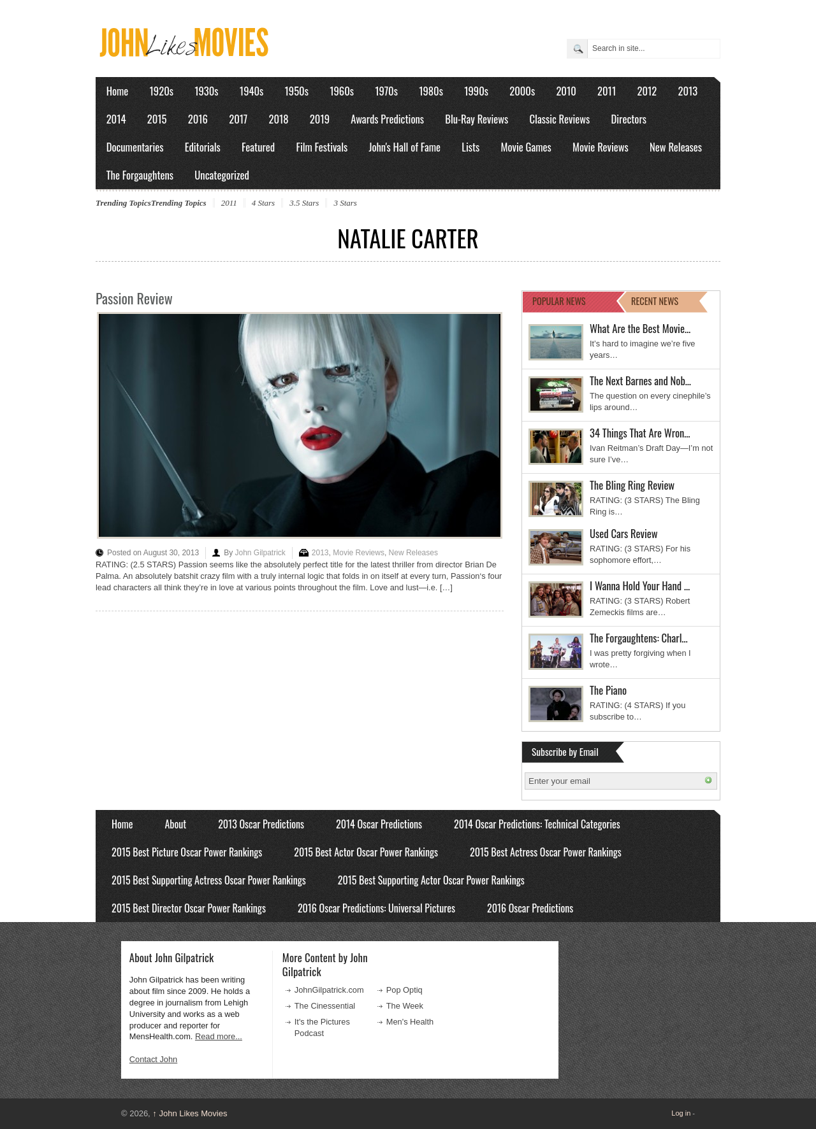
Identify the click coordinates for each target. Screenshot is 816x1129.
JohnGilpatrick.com (329, 990)
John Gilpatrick (260, 552)
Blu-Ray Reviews (476, 119)
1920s (161, 91)
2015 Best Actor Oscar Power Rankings (366, 852)
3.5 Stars (304, 203)
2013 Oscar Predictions (261, 824)
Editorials (203, 147)
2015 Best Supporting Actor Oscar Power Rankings (431, 880)
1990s (476, 91)
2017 (238, 119)
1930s (206, 91)
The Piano (608, 690)
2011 (606, 91)
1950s (297, 91)
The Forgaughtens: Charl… (639, 638)
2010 (566, 91)
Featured (258, 147)
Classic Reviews (560, 119)
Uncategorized (221, 175)
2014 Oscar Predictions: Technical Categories (537, 824)
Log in (680, 1113)
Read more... (218, 1036)
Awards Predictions (387, 119)
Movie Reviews (600, 147)
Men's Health (409, 1021)
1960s (342, 91)
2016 (198, 119)
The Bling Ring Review (632, 485)
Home (117, 91)
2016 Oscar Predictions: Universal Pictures (376, 908)
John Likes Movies (189, 1113)
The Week (404, 1006)
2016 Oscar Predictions (530, 908)
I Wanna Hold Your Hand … (640, 585)
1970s (386, 91)
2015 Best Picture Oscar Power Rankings (187, 852)
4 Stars (263, 203)
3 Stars (344, 203)
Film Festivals (321, 147)
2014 (116, 119)
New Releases (676, 147)
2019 (320, 119)
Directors (628, 119)
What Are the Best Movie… (640, 328)
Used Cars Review (624, 533)
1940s (251, 91)
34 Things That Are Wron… (640, 433)
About (175, 824)
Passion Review (134, 298)
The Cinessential (325, 1006)
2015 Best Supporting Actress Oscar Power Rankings (209, 880)
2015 (157, 119)
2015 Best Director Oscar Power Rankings (189, 908)
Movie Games (526, 147)
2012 (647, 91)
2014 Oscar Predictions (379, 824)
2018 (278, 119)
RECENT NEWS (654, 301)
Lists (470, 147)
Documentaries (135, 147)
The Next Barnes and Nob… (640, 380)
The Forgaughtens (139, 175)
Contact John (153, 1059)
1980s (431, 91)
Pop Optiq (404, 990)
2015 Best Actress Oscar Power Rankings (546, 852)
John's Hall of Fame (404, 147)
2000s (522, 91)
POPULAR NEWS (559, 301)
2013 (687, 91)
